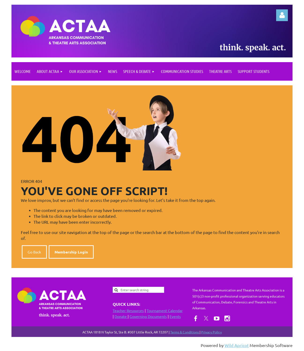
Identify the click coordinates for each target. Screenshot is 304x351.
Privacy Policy (211, 332)
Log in (282, 15)
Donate (121, 316)
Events (175, 316)
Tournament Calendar (165, 310)
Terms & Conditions (185, 332)
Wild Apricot (237, 345)
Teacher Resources (128, 310)
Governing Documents (148, 316)
